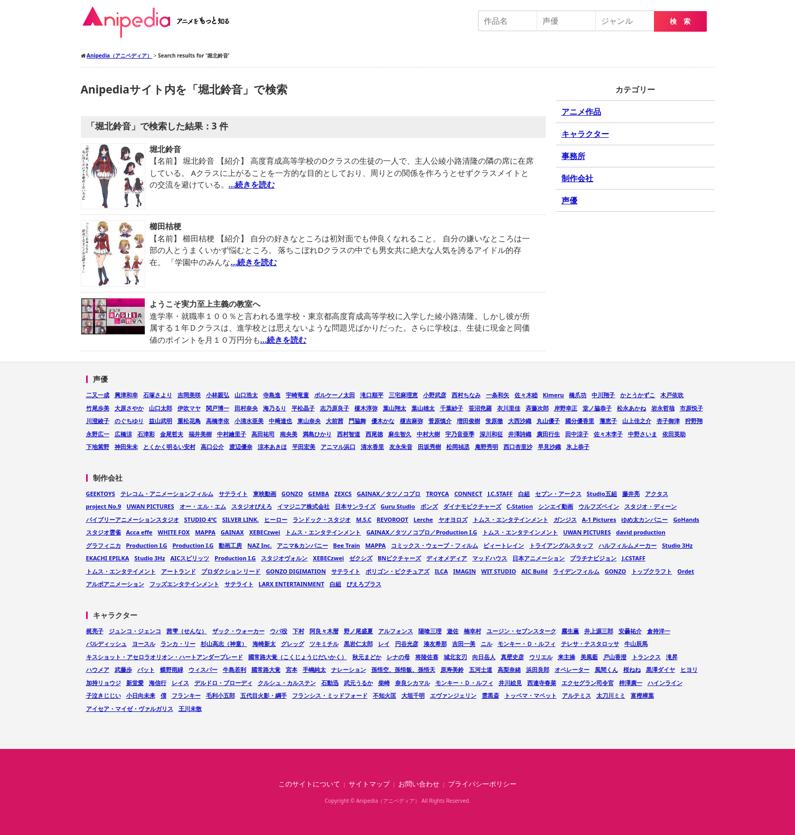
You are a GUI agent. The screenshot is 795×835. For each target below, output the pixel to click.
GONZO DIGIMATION (296, 571)
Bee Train (346, 545)
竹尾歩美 (97, 408)
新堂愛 (135, 683)
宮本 (291, 669)
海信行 (157, 683)
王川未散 (190, 708)
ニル (486, 644)
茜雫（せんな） (186, 631)
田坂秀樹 (429, 447)
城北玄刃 (455, 657)
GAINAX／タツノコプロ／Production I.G (421, 532)
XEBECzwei (264, 532)
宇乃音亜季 (459, 434)
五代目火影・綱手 (263, 695)
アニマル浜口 (338, 447)
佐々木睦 (526, 395)
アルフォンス (395, 631)
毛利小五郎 (220, 695)
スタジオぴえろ (251, 506)
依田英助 (674, 434)
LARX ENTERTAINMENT (291, 584)
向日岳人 (483, 657)
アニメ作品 (581, 111)
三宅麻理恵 (403, 395)
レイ (384, 644)
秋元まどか (366, 657)
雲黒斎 (490, 695)
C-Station (520, 506)
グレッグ (292, 644)
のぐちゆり (129, 421)
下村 (298, 631)
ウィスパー (203, 669)
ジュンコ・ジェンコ (135, 631)
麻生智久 (399, 434)
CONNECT (468, 494)
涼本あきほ (272, 447)
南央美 (288, 434)
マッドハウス (489, 558)
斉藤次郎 (537, 408)
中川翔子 (603, 395)
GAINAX (232, 532)
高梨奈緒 (509, 669)
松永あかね (631, 408)
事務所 (573, 156)
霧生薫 (570, 631)
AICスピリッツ (189, 558)
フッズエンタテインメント (184, 584)
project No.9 (103, 506)
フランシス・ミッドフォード (330, 695)
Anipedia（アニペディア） (160, 22)
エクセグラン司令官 (588, 683)
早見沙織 (549, 447)
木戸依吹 (672, 395)
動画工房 (230, 545)
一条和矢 (497, 395)
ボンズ (429, 506)
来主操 (566, 657)
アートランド (178, 571)
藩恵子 (608, 421)
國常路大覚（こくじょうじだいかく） (297, 657)
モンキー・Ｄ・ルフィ (527, 644)
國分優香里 (579, 421)
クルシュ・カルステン (287, 683)
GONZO (292, 494)
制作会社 (577, 178)
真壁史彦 (512, 657)
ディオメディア (446, 558)
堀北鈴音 (165, 149)
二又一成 (97, 395)
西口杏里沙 (517, 447)
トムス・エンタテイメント (121, 571)
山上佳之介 (636, 421)
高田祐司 (263, 434)
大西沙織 (519, 421)
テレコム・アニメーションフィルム (166, 494)
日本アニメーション (538, 558)
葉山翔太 (394, 408)
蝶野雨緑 (171, 669)
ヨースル (143, 644)
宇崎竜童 (297, 395)
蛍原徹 (494, 421)
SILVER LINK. (240, 519)
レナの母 (398, 657)
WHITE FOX (174, 532)
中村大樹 (428, 434)
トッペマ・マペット (530, 695)
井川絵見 (510, 683)
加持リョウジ (103, 683)
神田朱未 (126, 447)
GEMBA (318, 494)
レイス (180, 683)
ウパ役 (278, 631)
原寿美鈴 (452, 669)
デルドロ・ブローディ (223, 683)
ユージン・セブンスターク (521, 631)
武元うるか (358, 683)
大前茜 (334, 421)
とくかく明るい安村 (169, 447)
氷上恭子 (578, 447)
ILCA (441, 571)
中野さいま (642, 434)
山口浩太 (246, 395)
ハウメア (97, 669)
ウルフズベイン (598, 506)
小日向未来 (140, 695)
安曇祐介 (630, 631)
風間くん (606, 669)
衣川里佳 (508, 408)
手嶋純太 (314, 669)
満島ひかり (317, 434)
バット (146, 669)
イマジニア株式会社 (303, 506)
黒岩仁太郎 (358, 644)
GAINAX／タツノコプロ (389, 494)
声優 (569, 200)
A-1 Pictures (599, 519)
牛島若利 (234, 669)
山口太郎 (160, 408)
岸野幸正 (565, 408)
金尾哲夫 (171, 434)
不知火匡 (384, 695)
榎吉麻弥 (411, 421)
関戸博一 (217, 408)
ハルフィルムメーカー (627, 545)
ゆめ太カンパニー (644, 519)
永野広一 (97, 434)
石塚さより (157, 395)
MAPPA (205, 532)
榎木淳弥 (366, 408)
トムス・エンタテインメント (510, 519)
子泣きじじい (103, 695)
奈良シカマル (412, 683)
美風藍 (589, 657)
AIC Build (534, 571)
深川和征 (491, 434)
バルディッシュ (106, 644)
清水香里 (372, 447)
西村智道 (348, 434)
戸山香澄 (614, 657)
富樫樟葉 (642, 695)
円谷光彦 (406, 644)
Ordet (685, 571)
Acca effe (139, 532)
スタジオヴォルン (284, 558)
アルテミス (576, 695)
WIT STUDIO (498, 571)
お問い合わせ (418, 784)
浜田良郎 (537, 669)
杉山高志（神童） (224, 644)
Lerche (423, 519)
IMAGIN (464, 571)
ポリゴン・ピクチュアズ (397, 571)
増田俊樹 (468, 421)
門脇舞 (357, 421)
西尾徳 (374, 434)
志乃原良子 (334, 408)
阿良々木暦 (324, 631)
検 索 (680, 21)
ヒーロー (275, 519)
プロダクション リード (231, 571)
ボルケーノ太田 (334, 395)
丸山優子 (548, 421)
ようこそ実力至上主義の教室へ (204, 303)
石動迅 (330, 683)
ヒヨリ (689, 669)
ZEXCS (343, 494)
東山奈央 (309, 421)
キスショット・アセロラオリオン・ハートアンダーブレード (164, 657)
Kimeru (553, 395)
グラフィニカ (103, 545)
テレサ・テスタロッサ (590, 644)
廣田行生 (548, 434)
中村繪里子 (231, 434)
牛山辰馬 (636, 644)
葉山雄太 (423, 408)
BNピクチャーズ (399, 558)
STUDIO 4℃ (200, 519)
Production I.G (146, 545)
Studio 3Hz (677, 545)
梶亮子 (95, 631)
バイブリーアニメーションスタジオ (132, 519)
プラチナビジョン (593, 558)
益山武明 (160, 421)
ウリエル (541, 657)
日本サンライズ (355, 506)
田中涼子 (576, 434)
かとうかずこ (637, 395)
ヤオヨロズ (452, 519)
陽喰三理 (430, 631)
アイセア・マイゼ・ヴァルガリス (129, 708)
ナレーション (348, 669)
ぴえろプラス (364, 584)
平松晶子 (303, 408)
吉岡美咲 (189, 395)
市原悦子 (691, 408)
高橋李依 (217, 421)
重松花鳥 (189, 421)
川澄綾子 (97, 421)
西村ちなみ (466, 395)
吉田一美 (463, 644)
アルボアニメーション (115, 584)
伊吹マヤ (189, 408)
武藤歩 (123, 669)
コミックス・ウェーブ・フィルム (434, 545)
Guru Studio (398, 506)
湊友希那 (435, 644)
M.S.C (363, 519)
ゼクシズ (360, 558)
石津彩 (146, 434)
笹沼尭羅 (480, 408)
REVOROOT (392, 519)
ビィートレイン (503, 545)
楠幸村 (472, 631)
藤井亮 (631, 494)
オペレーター (572, 669)
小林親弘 (217, 395)
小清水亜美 (249, 421)
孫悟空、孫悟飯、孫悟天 (403, 669)
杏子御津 (668, 421)
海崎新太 (264, 644)
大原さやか (129, 408)
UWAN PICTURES (150, 506)
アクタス (656, 494)
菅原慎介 (440, 421)
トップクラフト (651, 571)
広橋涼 (123, 434)
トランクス (646, 657)
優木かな (383, 421)
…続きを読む (252, 184)
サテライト (233, 494)
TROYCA (437, 494)
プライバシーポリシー (482, 784)
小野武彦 (434, 395)
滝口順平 (372, 395)
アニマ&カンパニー (302, 545)
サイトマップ (369, 784)
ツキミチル (324, 644)
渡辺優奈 (240, 447)
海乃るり (274, 408)
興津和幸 (126, 395)
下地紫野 (97, 447)
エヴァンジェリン (453, 695)
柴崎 (384, 683)
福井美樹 (200, 434)
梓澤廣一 (630, 683)
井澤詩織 (519, 434)
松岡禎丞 (458, 447)
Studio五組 (602, 494)
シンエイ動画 (555, 506)
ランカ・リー (178, 644)
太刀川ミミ (610, 695)
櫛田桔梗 (165, 226)
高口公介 (212, 447)
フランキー (186, 695)
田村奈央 (246, 408)
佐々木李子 (608, 434)
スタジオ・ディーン (650, 506)
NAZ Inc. (259, 545)
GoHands (686, 519)
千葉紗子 (451, 408)
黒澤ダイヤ (660, 669)
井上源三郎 (598, 631)
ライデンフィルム (576, 571)
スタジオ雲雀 (103, 532)
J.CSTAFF (634, 558)
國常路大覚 (265, 669)
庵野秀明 (486, 447)
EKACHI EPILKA (107, 558)
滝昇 (672, 657)
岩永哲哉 (663, 408)
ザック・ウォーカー (238, 631)
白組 (524, 494)
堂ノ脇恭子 (597, 408)
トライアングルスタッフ (561, 545)
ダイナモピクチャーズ (472, 506)
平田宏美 (303, 447)
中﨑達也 (280, 421)
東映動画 (264, 494)
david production (640, 532)
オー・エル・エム (203, 506)
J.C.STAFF (500, 494)
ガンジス (565, 519)
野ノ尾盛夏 (358, 631)
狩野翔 (694, 421)
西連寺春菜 (541, 683)
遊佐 (453, 631)
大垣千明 (413, 695)
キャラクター (585, 133)
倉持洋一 (658, 631)
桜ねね (632, 669)
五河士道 (480, 669)
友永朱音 (401, 447)
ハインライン (665, 683)
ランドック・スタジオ (322, 519)
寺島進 (271, 395)
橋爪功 (577, 395)
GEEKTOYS (100, 494)
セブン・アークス (558, 494)
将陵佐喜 (426, 657)
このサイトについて (309, 784)
